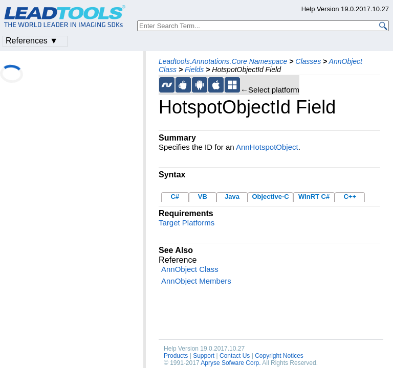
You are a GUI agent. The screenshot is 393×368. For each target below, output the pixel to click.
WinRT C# (314, 196)
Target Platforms (186, 222)
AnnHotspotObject (267, 147)
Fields (194, 69)
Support (203, 355)
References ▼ (32, 40)
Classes (308, 61)
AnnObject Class (190, 269)
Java (232, 196)
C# (174, 196)
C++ (349, 196)
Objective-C (270, 196)
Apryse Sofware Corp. (230, 362)
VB (202, 196)
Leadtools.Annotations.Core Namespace (223, 61)
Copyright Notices (279, 355)
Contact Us (235, 355)
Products (176, 355)
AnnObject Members (196, 281)
